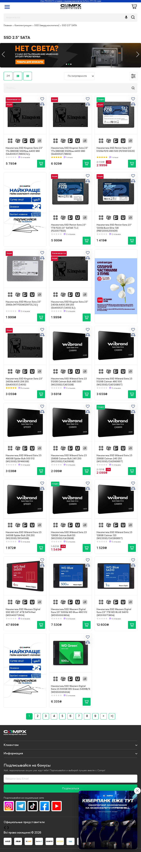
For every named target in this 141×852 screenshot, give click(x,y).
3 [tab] (70, 64)
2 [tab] (68, 64)
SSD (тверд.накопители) (46, 26)
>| (112, 716)
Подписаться (70, 788)
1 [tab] (66, 64)
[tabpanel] (70, 55)
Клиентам (11, 745)
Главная (8, 26)
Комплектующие (23, 26)
